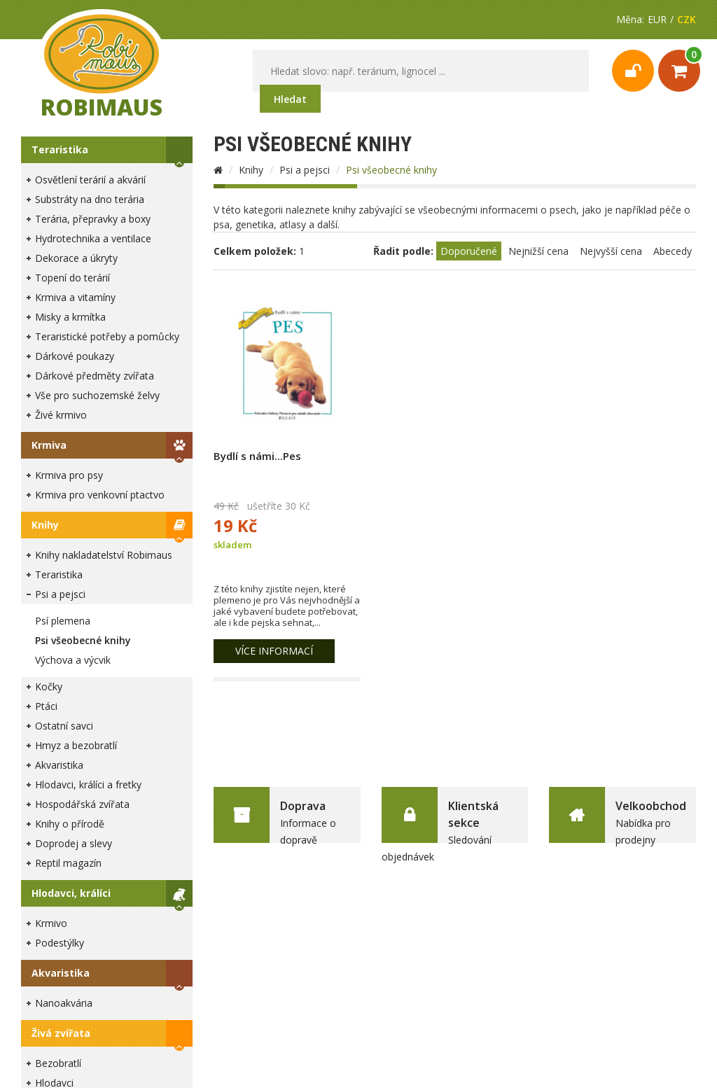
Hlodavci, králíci (71, 893)
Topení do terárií (72, 277)
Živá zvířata (61, 1033)
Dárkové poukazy (74, 356)
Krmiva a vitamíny (75, 297)
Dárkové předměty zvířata (94, 375)
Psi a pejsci (60, 594)
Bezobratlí (58, 1063)
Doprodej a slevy (73, 843)
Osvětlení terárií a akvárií (90, 179)
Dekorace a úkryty (76, 258)
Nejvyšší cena (611, 251)
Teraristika (60, 149)
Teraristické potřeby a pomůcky (107, 336)
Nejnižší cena (538, 251)
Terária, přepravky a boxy (93, 218)
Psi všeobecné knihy (83, 640)
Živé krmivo (61, 414)
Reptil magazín (68, 863)
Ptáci (46, 706)
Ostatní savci (64, 725)
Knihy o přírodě (69, 823)
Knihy (45, 524)
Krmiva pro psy (69, 475)
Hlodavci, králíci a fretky (88, 784)
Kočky (48, 686)
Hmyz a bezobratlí (76, 745)
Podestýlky (59, 942)
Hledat (290, 99)
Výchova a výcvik (73, 660)
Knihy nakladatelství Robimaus (103, 555)
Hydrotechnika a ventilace (93, 238)
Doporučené (468, 251)
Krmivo (51, 923)
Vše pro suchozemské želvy (97, 395)
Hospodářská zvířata (82, 804)
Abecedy (672, 251)
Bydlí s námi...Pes (257, 456)
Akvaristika (59, 765)
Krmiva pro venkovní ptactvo (100, 494)
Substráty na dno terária (89, 199)
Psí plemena (62, 620)
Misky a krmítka (70, 316)
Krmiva (49, 445)
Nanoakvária (63, 1003)
